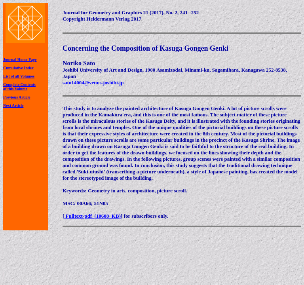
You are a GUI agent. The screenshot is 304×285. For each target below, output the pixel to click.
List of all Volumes (18, 76)
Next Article (13, 105)
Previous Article (16, 97)
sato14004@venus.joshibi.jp (93, 83)
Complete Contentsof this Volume (19, 86)
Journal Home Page (19, 59)
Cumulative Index (18, 68)
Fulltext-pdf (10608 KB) (92, 216)
